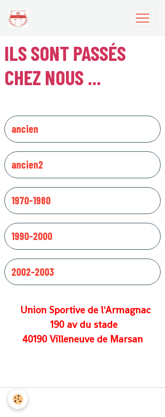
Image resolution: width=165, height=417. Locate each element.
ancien (24, 129)
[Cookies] (18, 399)
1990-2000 (31, 236)
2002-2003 (32, 272)
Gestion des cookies (82, 402)
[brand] (20, 18)
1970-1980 (31, 200)
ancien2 (27, 164)
